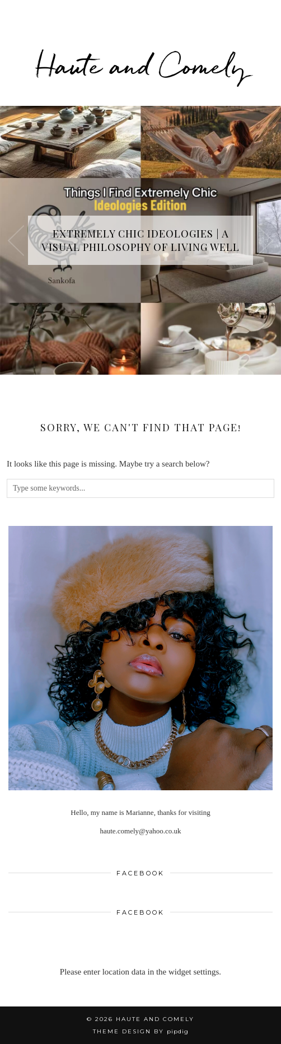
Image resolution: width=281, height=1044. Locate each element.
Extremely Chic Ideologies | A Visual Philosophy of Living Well (140, 240)
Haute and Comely (140, 65)
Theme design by (141, 1031)
